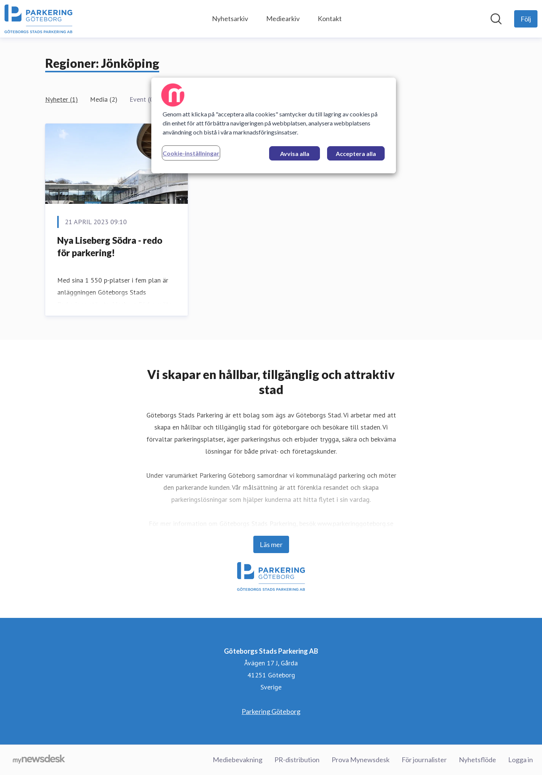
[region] (273, 125)
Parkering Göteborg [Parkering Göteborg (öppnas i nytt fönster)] (271, 711)
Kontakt (330, 18)
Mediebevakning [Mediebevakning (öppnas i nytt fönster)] (237, 759)
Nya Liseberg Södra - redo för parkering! (109, 246)
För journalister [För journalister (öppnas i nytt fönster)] (424, 759)
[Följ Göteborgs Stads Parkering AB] (525, 19)
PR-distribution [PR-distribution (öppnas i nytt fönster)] (297, 759)
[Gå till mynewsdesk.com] (39, 760)
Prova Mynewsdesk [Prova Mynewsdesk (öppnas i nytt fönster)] (361, 759)
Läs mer (271, 544)
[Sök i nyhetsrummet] (496, 19)
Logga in (520, 759)
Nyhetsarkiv (230, 18)
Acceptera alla (356, 153)
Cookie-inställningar (191, 153)
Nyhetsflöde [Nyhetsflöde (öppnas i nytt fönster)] (477, 759)
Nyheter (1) (61, 99)
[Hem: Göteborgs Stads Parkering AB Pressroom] (38, 19)
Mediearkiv (283, 18)
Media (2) (103, 99)
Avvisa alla (294, 153)
